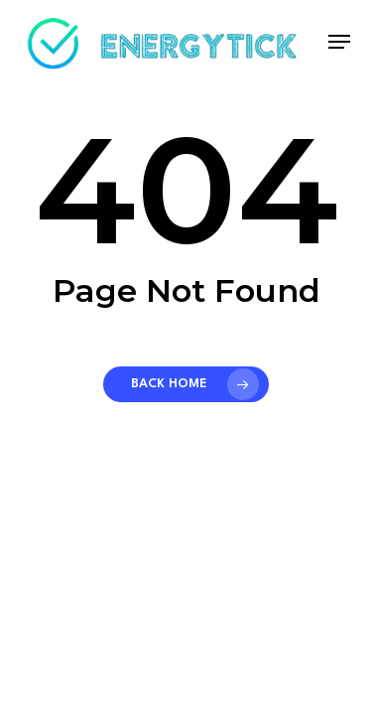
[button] (339, 42)
